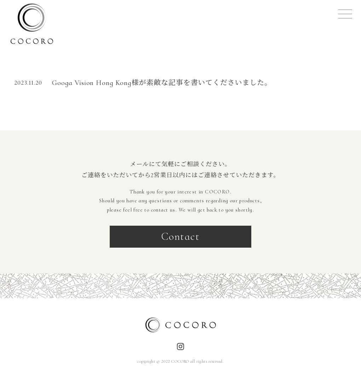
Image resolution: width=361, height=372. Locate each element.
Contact (180, 236)
